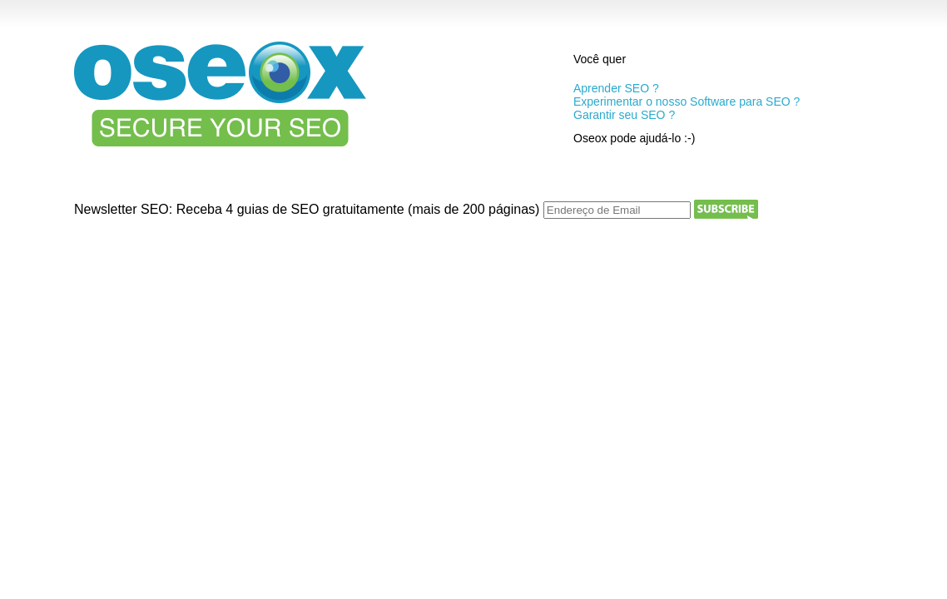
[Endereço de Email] (617, 210)
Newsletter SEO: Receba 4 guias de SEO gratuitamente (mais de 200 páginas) (308, 209)
